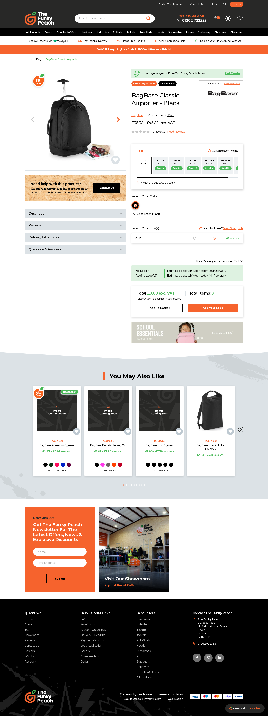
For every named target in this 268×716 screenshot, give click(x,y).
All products (144, 677)
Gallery (85, 651)
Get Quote (232, 73)
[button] (240, 430)
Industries (103, 32)
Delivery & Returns (93, 635)
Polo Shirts (145, 32)
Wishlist (30, 656)
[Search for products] (150, 18)
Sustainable (175, 32)
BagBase (137, 115)
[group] (47, 41)
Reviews (30, 640)
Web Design (175, 698)
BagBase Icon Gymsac (159, 460)
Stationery (204, 32)
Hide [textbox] (234, 4)
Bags (39, 59)
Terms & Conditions (171, 694)
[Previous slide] (32, 119)
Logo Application (91, 645)
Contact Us (107, 187)
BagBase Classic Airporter (62, 59)
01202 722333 (207, 643)
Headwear (87, 32)
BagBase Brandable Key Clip (108, 460)
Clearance (236, 32)
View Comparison (232, 83)
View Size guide (233, 228)
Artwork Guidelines (93, 629)
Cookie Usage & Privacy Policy (142, 698)
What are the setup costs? (158, 182)
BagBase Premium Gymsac (57, 460)
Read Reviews (176, 131)
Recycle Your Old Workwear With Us (220, 40)
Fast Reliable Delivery (95, 40)
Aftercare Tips (90, 656)
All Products (33, 32)
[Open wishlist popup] (240, 18)
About (29, 624)
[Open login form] (228, 18)
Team (28, 629)
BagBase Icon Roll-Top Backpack (211, 461)
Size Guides (88, 624)
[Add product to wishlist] (76, 446)
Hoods (160, 32)
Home (29, 59)
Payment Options (92, 640)
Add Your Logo (213, 307)
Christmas (220, 32)
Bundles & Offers (66, 32)
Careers (30, 651)
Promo (190, 32)
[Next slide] (118, 119)
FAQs (84, 619)
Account (30, 661)
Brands (48, 32)
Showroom (32, 635)
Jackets (130, 32)
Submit (60, 593)
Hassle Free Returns (133, 40)
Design (85, 661)
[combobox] (236, 4)
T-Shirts (117, 32)
